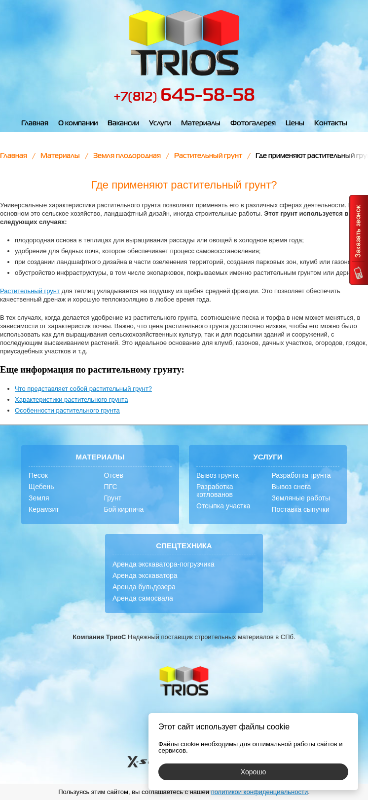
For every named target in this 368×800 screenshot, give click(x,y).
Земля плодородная (127, 156)
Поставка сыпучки (301, 509)
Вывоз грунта (217, 475)
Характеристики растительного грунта (71, 399)
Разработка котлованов (214, 490)
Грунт (113, 498)
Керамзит (44, 509)
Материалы (201, 123)
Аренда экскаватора (145, 575)
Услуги (160, 123)
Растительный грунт (208, 156)
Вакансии (123, 123)
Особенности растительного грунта (67, 410)
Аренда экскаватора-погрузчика (163, 564)
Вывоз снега (291, 487)
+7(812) (184, 97)
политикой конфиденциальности (259, 792)
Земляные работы (301, 498)
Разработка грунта (301, 475)
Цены (295, 123)
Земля (39, 498)
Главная (34, 123)
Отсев (113, 475)
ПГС (110, 487)
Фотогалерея (253, 123)
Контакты (330, 123)
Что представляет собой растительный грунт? (83, 388)
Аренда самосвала (142, 598)
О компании (78, 123)
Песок (38, 475)
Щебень (41, 487)
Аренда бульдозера (144, 587)
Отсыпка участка (223, 506)
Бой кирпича (124, 509)
